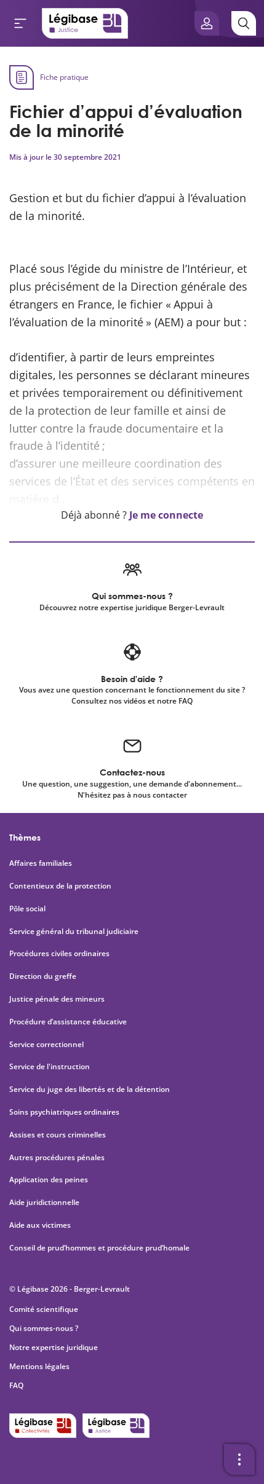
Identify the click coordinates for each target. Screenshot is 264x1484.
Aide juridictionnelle (44, 1202)
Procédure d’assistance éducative (69, 1022)
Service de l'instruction (49, 1067)
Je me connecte (166, 515)
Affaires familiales (40, 863)
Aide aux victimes (40, 1225)
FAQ (16, 1385)
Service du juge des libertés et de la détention (89, 1089)
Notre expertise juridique (53, 1347)
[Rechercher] (243, 23)
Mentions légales (39, 1366)
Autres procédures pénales (57, 1158)
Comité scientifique (43, 1309)
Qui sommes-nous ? (43, 1328)
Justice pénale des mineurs (57, 999)
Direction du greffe (42, 976)
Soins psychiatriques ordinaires (64, 1112)
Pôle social (27, 909)
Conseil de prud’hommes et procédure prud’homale (100, 1248)
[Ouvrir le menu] (20, 23)
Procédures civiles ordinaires (59, 954)
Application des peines (48, 1180)
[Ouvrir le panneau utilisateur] (206, 23)
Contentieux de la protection (60, 886)
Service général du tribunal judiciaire (73, 931)
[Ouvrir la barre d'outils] (239, 1459)
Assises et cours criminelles (57, 1135)
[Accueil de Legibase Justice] (85, 23)
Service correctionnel (46, 1045)
